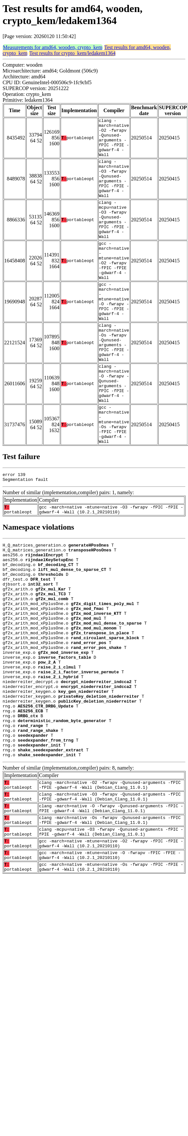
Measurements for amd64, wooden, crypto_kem (52, 47)
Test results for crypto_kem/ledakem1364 (72, 53)
